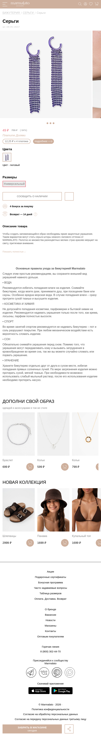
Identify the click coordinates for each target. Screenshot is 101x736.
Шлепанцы (9, 536)
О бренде (50, 609)
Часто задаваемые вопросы (50, 587)
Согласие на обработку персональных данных (50, 714)
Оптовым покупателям (50, 636)
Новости (50, 620)
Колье (41, 460)
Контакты (50, 631)
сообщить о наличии (32, 196)
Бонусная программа (50, 582)
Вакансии (50, 614)
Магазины (50, 625)
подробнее (43, 141)
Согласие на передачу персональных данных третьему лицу (50, 719)
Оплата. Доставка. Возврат (51, 598)
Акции (50, 571)
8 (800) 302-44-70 (50, 651)
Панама (42, 536)
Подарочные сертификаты (50, 577)
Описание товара (15, 226)
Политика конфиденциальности (50, 709)
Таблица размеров (50, 593)
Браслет (8, 460)
